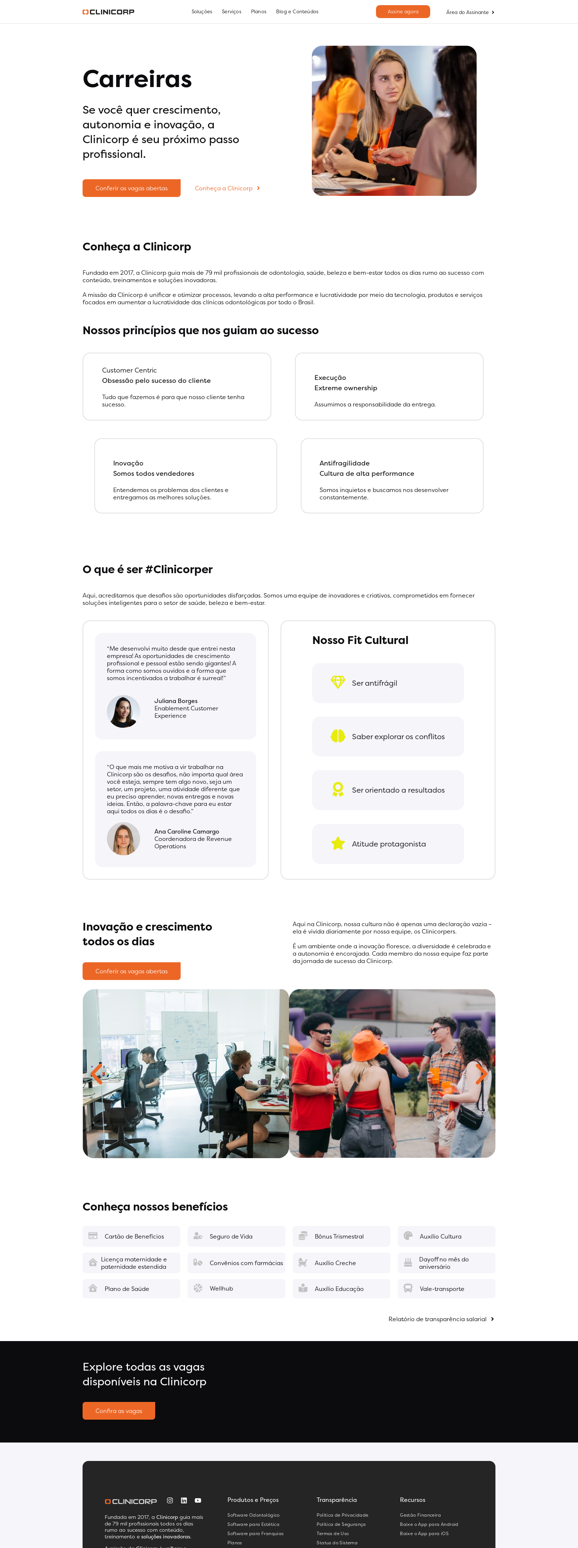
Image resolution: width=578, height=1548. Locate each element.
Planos (259, 11)
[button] (96, 1074)
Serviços (231, 11)
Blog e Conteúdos (297, 11)
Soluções (202, 11)
